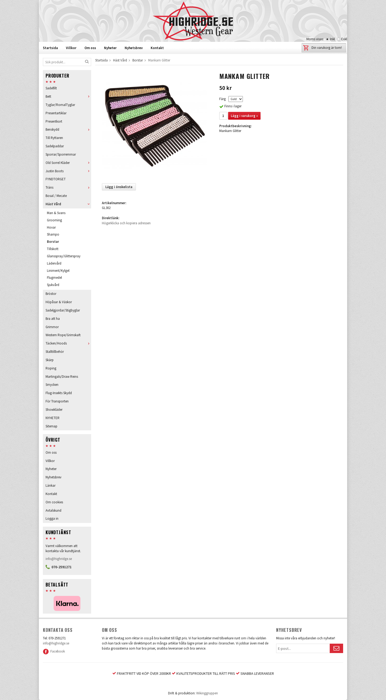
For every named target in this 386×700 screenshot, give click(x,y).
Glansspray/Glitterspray (63, 256)
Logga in (52, 518)
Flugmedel (54, 277)
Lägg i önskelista (118, 187)
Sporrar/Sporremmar (61, 154)
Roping (51, 368)
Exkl (344, 39)
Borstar (53, 241)
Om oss (90, 48)
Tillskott (52, 249)
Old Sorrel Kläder (68, 162)
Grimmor (52, 327)
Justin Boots (68, 171)
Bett (68, 96)
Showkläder (54, 409)
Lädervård (54, 263)
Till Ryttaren (54, 137)
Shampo (53, 234)
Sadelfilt (51, 88)
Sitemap (51, 426)
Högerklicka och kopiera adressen (126, 223)
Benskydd (68, 129)
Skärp (50, 360)
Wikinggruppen (207, 693)
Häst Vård (68, 204)
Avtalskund (53, 510)
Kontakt (157, 48)
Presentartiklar (56, 113)
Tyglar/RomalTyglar (60, 104)
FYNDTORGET (56, 179)
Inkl (332, 39)
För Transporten (57, 401)
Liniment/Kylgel (58, 270)
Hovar (51, 227)
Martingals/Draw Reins (62, 376)
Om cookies (54, 502)
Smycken (52, 384)
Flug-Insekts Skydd (59, 393)
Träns (68, 187)
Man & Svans (56, 213)
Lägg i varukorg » (244, 115)
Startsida (50, 48)
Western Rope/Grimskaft (63, 335)
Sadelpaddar (55, 146)
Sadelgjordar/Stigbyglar (63, 310)
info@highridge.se (59, 558)
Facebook (54, 651)
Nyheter (110, 48)
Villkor (71, 48)
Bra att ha (53, 318)
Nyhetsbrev (134, 48)
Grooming (54, 220)
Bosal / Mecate (56, 195)
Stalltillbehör (55, 351)
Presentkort (54, 121)
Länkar (50, 485)
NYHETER (53, 418)
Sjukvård (53, 285)
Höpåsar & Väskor (59, 302)
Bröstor (51, 293)
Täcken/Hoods (68, 343)
